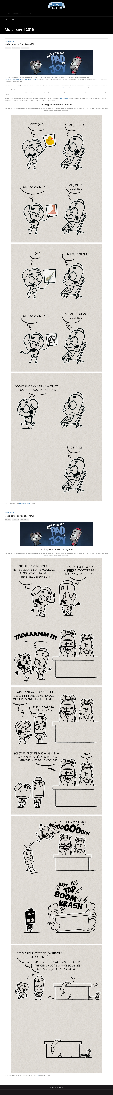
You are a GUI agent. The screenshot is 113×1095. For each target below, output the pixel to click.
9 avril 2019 (15, 519)
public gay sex (62, 87)
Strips (12, 41)
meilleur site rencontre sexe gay (74, 92)
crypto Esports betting (24, 503)
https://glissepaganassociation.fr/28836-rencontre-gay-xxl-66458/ (21, 79)
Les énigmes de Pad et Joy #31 (19, 44)
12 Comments (25, 47)
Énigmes (7, 41)
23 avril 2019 (15, 47)
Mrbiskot (7, 47)
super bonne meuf (64, 98)
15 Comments (24, 519)
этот (38, 1075)
